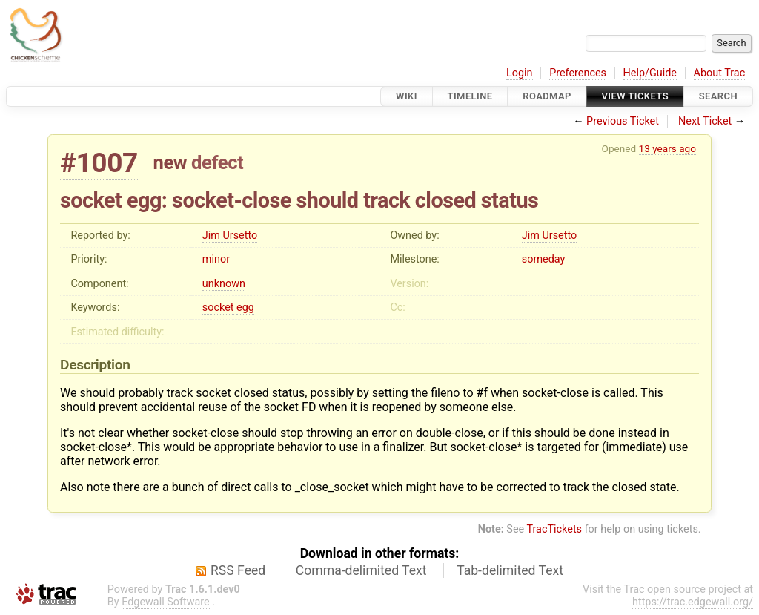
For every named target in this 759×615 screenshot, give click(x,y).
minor (216, 259)
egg (245, 307)
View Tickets (635, 96)
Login (519, 73)
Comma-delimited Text (361, 570)
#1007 (99, 163)
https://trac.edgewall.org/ (692, 602)
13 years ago (667, 148)
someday (544, 259)
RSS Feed (238, 570)
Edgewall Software (166, 602)
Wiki (406, 96)
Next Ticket (705, 121)
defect (217, 162)
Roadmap (547, 96)
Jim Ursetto (229, 235)
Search (718, 96)
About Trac (720, 73)
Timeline (470, 96)
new (170, 162)
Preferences (577, 73)
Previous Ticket (622, 121)
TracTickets (554, 529)
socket (218, 307)
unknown (223, 283)
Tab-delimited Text (510, 570)
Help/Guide (650, 73)
